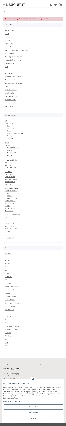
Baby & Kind (11, 167)
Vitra (6, 346)
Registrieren (9, 30)
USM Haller (9, 123)
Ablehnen (33, 418)
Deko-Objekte (12, 198)
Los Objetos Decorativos (13, 303)
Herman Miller (10, 290)
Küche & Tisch (10, 208)
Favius (7, 273)
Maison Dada (9, 309)
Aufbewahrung (10, 201)
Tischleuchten (10, 176)
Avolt (7, 257)
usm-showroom (10, 99)
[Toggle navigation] (4, 3)
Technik (8, 231)
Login (7, 33)
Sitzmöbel (8, 145)
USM (6, 86)
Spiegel (7, 206)
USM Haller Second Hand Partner (17, 50)
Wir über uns (9, 53)
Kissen (7, 217)
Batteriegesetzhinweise (13, 76)
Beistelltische (12, 160)
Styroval (8, 332)
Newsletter (9, 43)
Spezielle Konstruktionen (16, 133)
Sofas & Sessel (12, 152)
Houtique (8, 293)
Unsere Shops (10, 47)
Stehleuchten (9, 174)
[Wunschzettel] (55, 5)
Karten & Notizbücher (12, 229)
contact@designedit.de (11, 375)
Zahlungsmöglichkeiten (13, 57)
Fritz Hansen (9, 280)
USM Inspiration (10, 90)
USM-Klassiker (10, 106)
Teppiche (8, 220)
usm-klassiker (10, 93)
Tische (9, 136)
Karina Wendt (10, 300)
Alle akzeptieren (33, 407)
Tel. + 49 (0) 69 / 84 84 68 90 (12, 373)
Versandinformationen (13, 60)
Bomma (7, 263)
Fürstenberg (9, 283)
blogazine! (9, 37)
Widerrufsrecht (10, 80)
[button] (47, 4)
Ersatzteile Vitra (13, 147)
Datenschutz (9, 63)
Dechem (8, 267)
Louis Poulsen (10, 306)
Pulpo (7, 319)
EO (6, 270)
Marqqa (7, 313)
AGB (6, 66)
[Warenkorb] (60, 5)
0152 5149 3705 (9, 378)
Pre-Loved (10, 238)
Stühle (9, 155)
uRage (7, 339)
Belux (7, 260)
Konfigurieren (33, 413)
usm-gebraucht (10, 103)
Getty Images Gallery (12, 286)
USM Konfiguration (12, 96)
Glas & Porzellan (11, 191)
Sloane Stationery (11, 329)
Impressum (9, 73)
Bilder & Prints (10, 226)
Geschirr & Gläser (13, 193)
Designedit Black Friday (13, 83)
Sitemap (8, 70)
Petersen (8, 316)
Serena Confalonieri (12, 326)
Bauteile (10, 126)
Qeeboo (7, 323)
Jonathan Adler (10, 296)
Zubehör (10, 138)
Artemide (8, 253)
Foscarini (8, 276)
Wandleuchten (10, 181)
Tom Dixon (9, 336)
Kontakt (7, 40)
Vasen (9, 196)
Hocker (9, 150)
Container (10, 128)
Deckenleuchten (11, 179)
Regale (9, 131)
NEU (8, 235)
